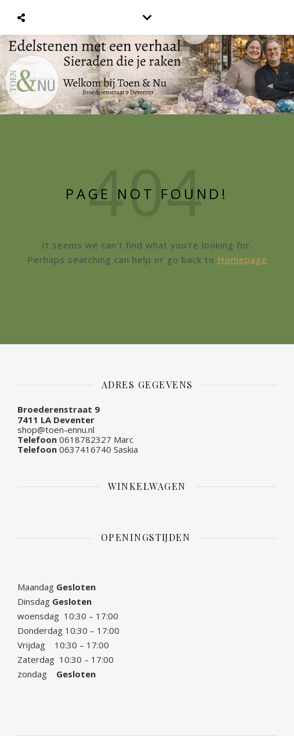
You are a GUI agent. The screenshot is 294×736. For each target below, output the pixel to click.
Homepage (242, 259)
